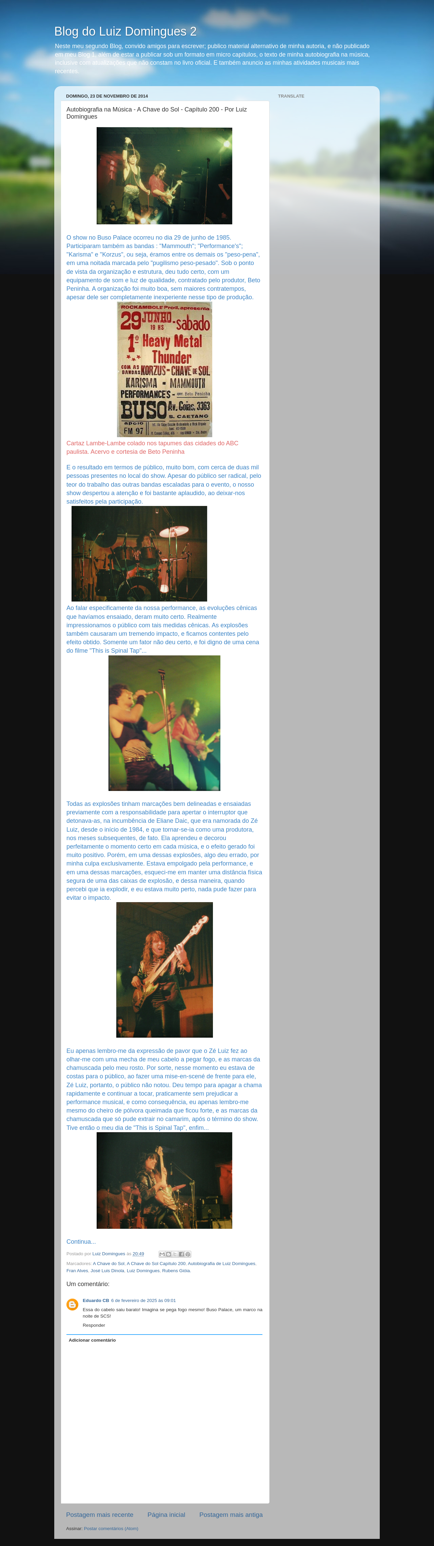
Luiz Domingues (143, 1270)
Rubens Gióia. (176, 1270)
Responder (94, 1325)
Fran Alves (77, 1270)
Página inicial (166, 1514)
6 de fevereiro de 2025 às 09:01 (143, 1300)
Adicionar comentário (92, 1340)
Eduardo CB (96, 1300)
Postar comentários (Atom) (111, 1528)
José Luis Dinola (107, 1270)
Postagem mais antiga (231, 1514)
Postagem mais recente (99, 1514)
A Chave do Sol (108, 1263)
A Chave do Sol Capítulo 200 (156, 1263)
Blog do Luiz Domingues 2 (125, 31)
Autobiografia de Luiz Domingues (221, 1263)
